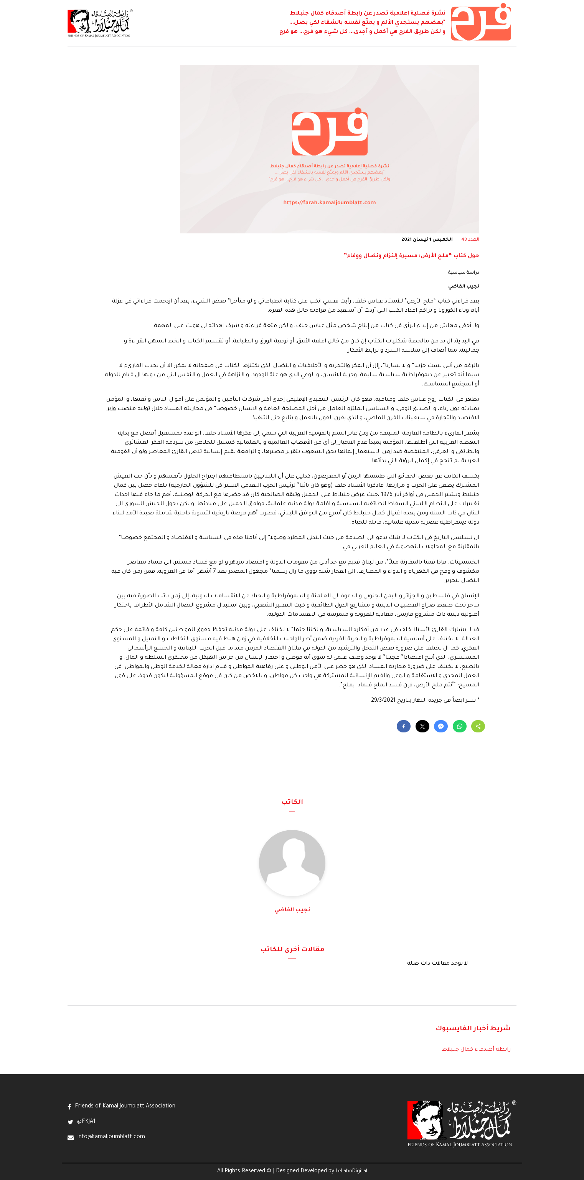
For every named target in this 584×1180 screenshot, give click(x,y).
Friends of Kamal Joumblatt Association (125, 1107)
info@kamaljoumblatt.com (111, 1137)
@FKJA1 (86, 1122)
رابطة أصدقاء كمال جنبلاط (476, 1050)
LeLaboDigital (351, 1171)
